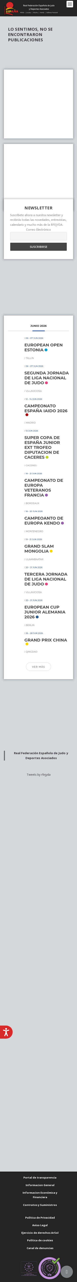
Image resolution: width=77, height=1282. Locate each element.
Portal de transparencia (39, 1177)
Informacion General (40, 1185)
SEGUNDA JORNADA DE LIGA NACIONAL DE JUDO (46, 378)
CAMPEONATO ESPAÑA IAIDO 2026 (46, 408)
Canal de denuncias (40, 1248)
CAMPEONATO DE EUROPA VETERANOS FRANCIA (43, 488)
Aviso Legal (40, 1225)
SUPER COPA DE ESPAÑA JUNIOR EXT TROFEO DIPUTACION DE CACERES (42, 447)
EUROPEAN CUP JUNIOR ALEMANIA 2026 (45, 612)
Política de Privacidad (40, 1217)
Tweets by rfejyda (39, 774)
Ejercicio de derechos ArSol (40, 1233)
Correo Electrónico (38, 229)
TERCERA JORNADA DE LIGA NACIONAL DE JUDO (46, 579)
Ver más (38, 666)
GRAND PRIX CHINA (45, 640)
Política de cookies (40, 1240)
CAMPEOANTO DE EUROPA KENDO (43, 521)
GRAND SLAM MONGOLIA (39, 549)
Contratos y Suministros (40, 1205)
